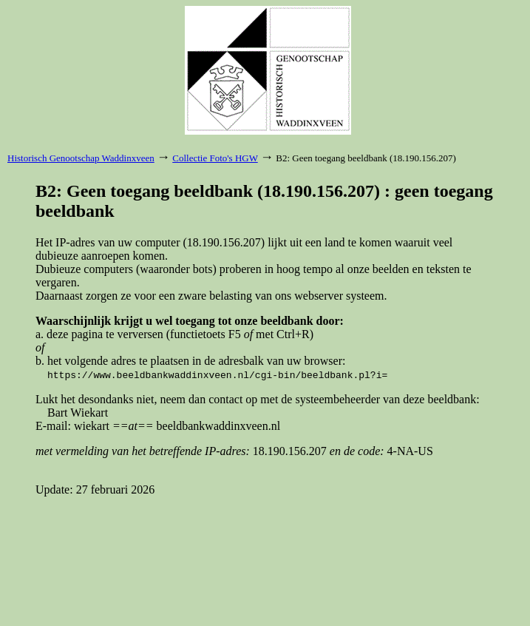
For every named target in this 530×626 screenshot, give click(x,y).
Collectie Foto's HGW (214, 158)
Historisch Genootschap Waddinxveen (80, 158)
